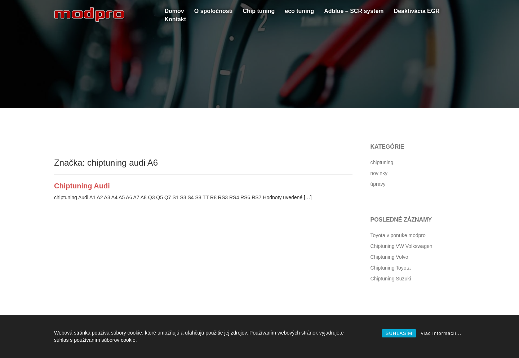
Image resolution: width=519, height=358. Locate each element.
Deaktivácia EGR (417, 11)
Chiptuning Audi (82, 186)
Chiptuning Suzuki (391, 278)
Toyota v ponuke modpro (398, 235)
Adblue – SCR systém (353, 11)
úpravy (378, 184)
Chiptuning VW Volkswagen (401, 246)
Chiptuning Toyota (391, 268)
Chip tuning (259, 11)
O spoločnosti (213, 11)
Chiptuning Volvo (389, 257)
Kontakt (175, 19)
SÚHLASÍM (399, 333)
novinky (379, 173)
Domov (174, 11)
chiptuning (382, 162)
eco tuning (299, 11)
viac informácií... (441, 333)
